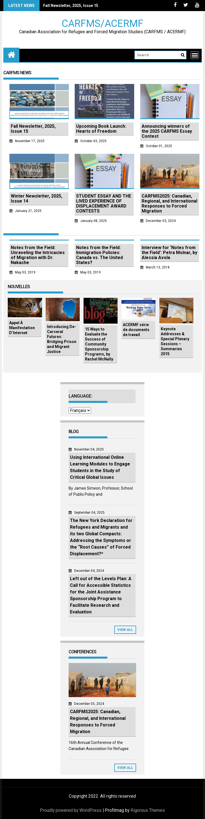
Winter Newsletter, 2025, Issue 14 (36, 198)
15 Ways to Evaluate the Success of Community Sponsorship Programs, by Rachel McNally (99, 344)
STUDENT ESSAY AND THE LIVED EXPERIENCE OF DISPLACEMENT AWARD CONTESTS (103, 203)
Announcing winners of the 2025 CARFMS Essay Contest (167, 131)
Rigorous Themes (148, 810)
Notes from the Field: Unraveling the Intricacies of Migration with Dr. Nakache (38, 255)
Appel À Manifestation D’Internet (22, 328)
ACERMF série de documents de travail (136, 330)
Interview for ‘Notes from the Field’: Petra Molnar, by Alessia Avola (169, 252)
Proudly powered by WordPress (71, 810)
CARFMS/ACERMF (102, 23)
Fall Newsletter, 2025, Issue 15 (70, 5)
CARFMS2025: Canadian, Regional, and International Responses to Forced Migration (169, 203)
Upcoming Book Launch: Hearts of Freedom (101, 129)
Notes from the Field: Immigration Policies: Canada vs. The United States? (99, 255)
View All (125, 630)
